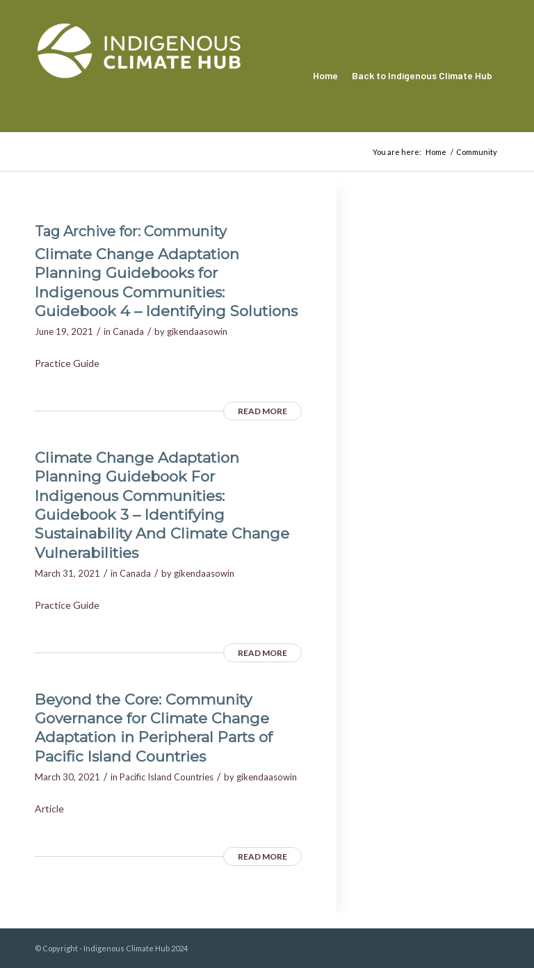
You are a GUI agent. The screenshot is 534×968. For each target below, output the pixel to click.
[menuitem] (325, 75)
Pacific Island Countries (166, 776)
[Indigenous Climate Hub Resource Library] (139, 75)
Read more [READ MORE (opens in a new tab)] (262, 411)
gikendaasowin (197, 331)
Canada (128, 331)
